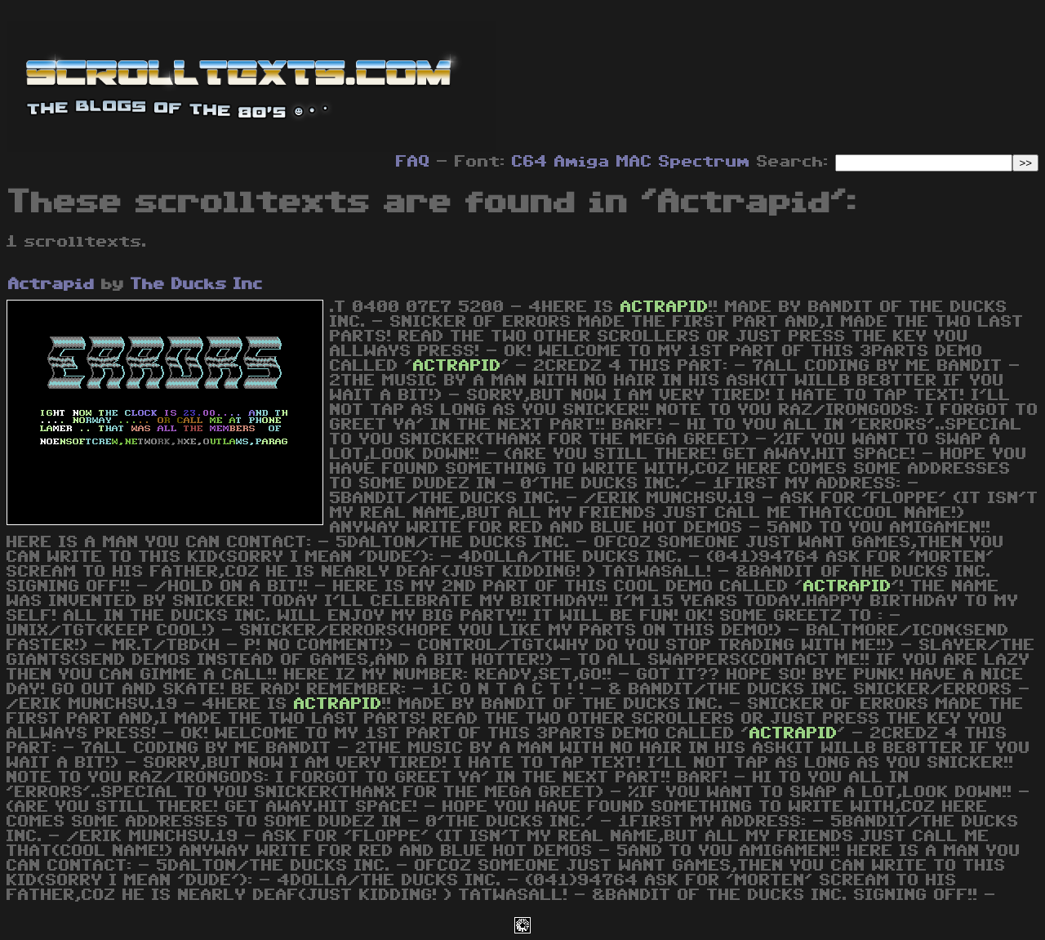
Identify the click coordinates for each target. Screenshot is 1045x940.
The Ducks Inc (197, 284)
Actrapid (51, 284)
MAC (634, 161)
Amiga (582, 161)
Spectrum (704, 161)
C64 (530, 161)
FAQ (413, 161)
